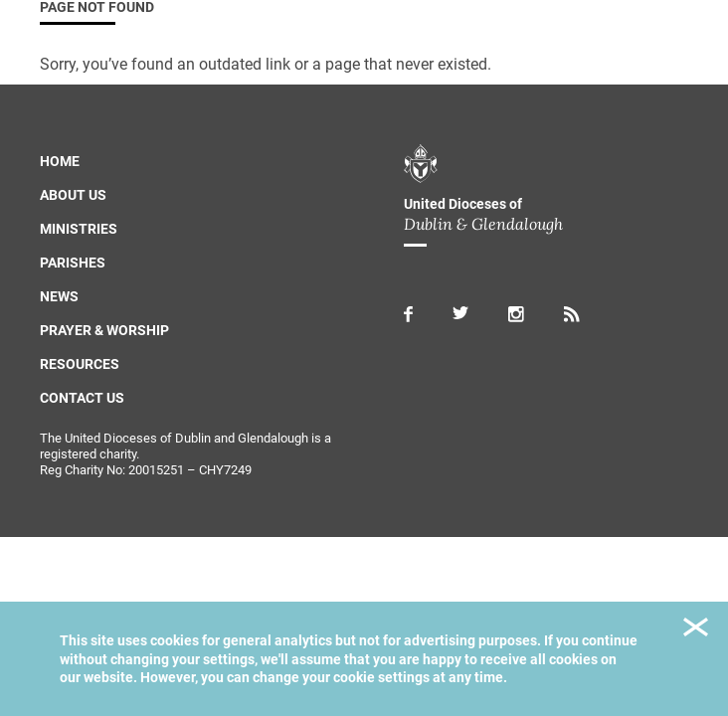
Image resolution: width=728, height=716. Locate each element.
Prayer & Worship (104, 330)
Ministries (78, 229)
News (59, 296)
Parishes (72, 262)
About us (73, 195)
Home (60, 161)
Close (695, 630)
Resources (79, 364)
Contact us (82, 398)
